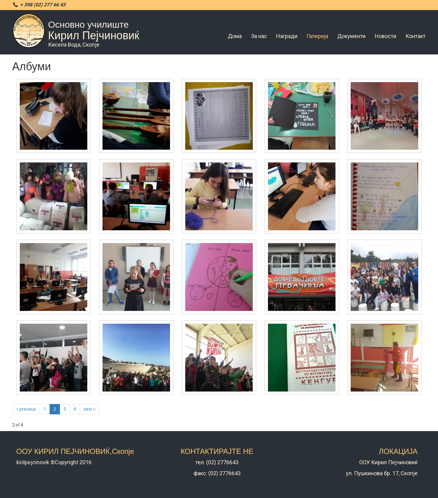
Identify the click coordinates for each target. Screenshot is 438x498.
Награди (286, 36)
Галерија (317, 36)
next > (90, 409)
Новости (385, 36)
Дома (235, 36)
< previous (26, 409)
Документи (351, 36)
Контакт (415, 36)
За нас (259, 36)
